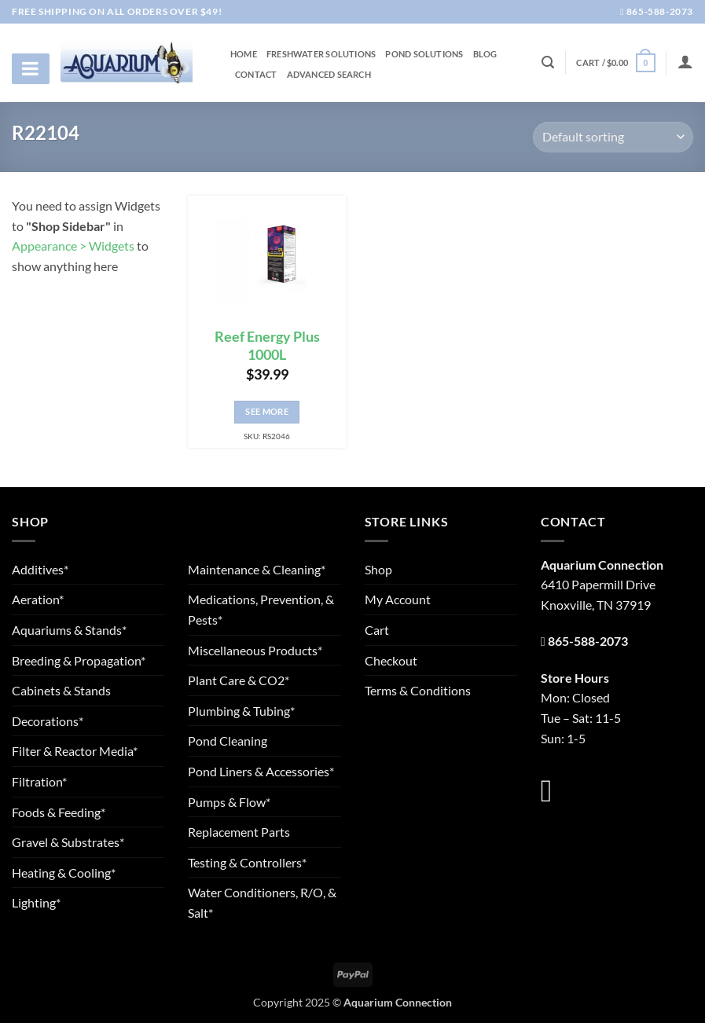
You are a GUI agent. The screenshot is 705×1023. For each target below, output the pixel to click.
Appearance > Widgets (73, 245)
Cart (377, 629)
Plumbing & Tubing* (241, 710)
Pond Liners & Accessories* (261, 771)
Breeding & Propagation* (78, 660)
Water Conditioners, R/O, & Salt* (262, 902)
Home (243, 54)
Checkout (391, 660)
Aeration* (38, 599)
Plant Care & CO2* (238, 680)
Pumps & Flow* (229, 801)
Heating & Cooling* (64, 872)
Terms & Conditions (418, 690)
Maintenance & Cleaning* (256, 569)
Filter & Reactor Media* (75, 750)
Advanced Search (329, 74)
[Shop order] (613, 137)
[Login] (685, 61)
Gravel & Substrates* (68, 841)
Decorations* (47, 720)
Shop (378, 569)
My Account (398, 599)
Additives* (40, 569)
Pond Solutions (424, 54)
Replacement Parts (239, 831)
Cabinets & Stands (61, 690)
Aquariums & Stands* (69, 629)
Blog (485, 54)
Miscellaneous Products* (255, 650)
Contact (256, 74)
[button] (615, 62)
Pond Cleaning (227, 740)
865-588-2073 (656, 11)
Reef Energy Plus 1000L (267, 345)
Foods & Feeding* (58, 812)
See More (266, 411)
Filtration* (39, 781)
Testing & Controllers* (247, 862)
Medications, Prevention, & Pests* (261, 609)
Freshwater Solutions (321, 54)
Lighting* (36, 902)
